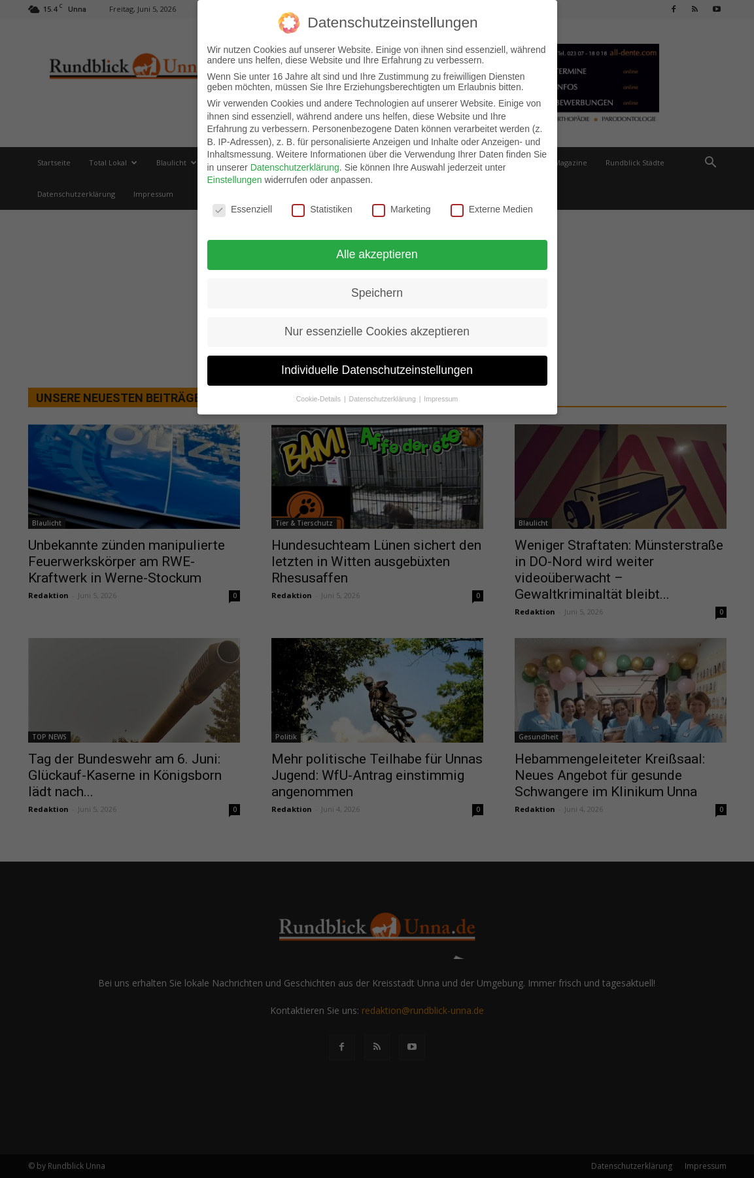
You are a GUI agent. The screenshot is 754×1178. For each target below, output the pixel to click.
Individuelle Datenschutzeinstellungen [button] (377, 365)
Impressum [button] (441, 394)
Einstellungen (234, 176)
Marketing (401, 205)
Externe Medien (492, 205)
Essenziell (242, 205)
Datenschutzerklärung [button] (383, 394)
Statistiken (322, 205)
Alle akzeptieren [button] (377, 249)
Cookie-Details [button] (319, 394)
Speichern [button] (377, 288)
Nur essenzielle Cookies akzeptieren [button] (377, 326)
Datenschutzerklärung (294, 163)
